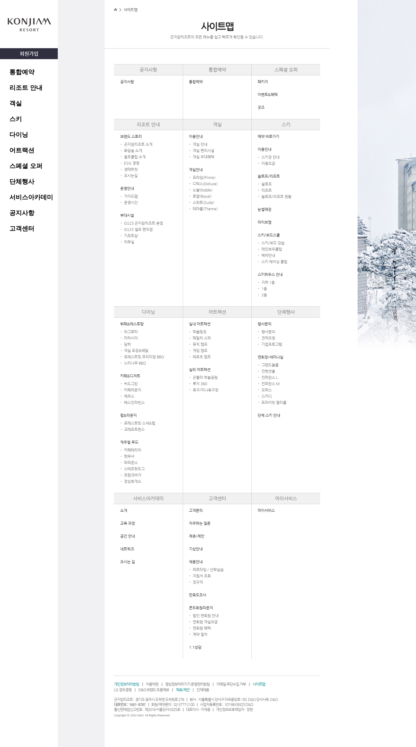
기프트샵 (131, 235)
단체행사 (21, 181)
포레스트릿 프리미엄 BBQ (144, 357)
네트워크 (127, 549)
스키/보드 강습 (273, 243)
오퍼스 (266, 390)
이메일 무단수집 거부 (231, 684)
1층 (264, 288)
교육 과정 (127, 523)
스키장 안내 (270, 157)
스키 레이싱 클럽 (274, 261)
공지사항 (21, 212)
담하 (127, 344)
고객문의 (196, 510)
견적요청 (268, 338)
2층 (264, 295)
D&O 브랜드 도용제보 (153, 690)
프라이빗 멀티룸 (273, 402)
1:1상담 (195, 647)
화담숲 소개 (133, 150)
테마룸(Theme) (205, 209)
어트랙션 (21, 150)
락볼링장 (199, 332)
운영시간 (131, 202)
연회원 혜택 (202, 628)
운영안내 (127, 188)
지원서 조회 (202, 576)
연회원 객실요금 (205, 622)
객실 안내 (200, 144)
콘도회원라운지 (201, 608)
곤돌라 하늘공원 (205, 377)
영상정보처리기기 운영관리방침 (187, 684)
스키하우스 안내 (270, 274)
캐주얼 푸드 (129, 442)
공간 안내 (127, 536)
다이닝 (18, 134)
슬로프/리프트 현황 (276, 196)
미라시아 (131, 338)
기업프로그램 (271, 344)
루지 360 (200, 383)
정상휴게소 (132, 481)
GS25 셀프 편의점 (138, 229)
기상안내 (196, 549)
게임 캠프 (200, 350)
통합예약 (21, 72)
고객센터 (21, 228)
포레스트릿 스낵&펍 (139, 423)
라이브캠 (264, 222)
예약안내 (268, 255)
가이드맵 (131, 196)
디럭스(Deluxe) (205, 184)
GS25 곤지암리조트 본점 (143, 223)
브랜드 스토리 (131, 136)
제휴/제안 (196, 536)
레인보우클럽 (271, 249)
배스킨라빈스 (134, 402)
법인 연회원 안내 (206, 615)
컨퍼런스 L (269, 377)
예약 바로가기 (268, 136)
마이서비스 (286, 498)
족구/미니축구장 (205, 390)
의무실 (129, 242)
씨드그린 (131, 383)
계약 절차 (200, 634)
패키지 (263, 81)
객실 (15, 103)
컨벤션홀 (268, 371)
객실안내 (196, 169)
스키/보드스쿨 (269, 235)
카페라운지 (132, 390)
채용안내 (196, 562)
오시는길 (131, 175)
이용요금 (268, 163)
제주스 (129, 396)
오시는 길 (127, 562)
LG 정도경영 (122, 690)
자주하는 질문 (199, 523)
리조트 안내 (25, 87)
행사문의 (264, 324)
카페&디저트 (130, 376)
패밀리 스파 (202, 338)
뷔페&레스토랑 (132, 324)
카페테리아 (132, 450)
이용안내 (196, 136)
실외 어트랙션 (199, 369)
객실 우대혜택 (203, 157)
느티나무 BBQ (135, 363)
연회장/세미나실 (270, 357)
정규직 (198, 582)
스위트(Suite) (203, 202)
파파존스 (131, 462)
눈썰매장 (264, 209)
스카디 (266, 396)
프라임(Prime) (204, 177)
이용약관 (152, 684)
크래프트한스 (134, 429)
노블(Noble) (202, 190)
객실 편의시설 (203, 150)
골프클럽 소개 (135, 157)
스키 (15, 118)
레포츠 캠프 (202, 357)
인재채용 (202, 690)
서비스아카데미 (31, 197)
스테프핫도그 (134, 469)
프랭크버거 (132, 475)
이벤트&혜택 (268, 94)
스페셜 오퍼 (25, 165)
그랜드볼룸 (270, 365)
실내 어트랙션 (199, 324)
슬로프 (266, 184)
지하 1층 (268, 282)
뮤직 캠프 (200, 344)
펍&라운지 (128, 415)
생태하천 (131, 169)
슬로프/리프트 (269, 176)
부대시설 (127, 215)
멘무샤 (129, 456)
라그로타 (131, 332)
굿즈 (261, 107)
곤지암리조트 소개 (138, 144)
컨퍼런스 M (270, 383)
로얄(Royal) (202, 196)
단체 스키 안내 (269, 415)
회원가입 (29, 54)
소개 (123, 510)
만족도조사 (197, 595)
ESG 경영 (131, 163)
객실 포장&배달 (136, 350)
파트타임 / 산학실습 (208, 569)
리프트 (266, 190)
